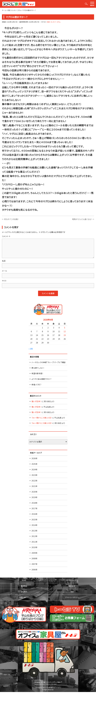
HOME (24, 580)
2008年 (34, 558)
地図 (72, 592)
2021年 (34, 486)
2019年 (34, 497)
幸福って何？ (36, 384)
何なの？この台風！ (10, 219)
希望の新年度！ (37, 373)
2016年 (34, 514)
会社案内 (24, 592)
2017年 (34, 508)
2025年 (34, 464)
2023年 (34, 475)
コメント (6, 236)
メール (4, 270)
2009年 (34, 553)
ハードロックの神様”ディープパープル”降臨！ (48, 362)
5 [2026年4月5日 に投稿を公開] (64, 327)
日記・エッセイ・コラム (53, 22)
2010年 (34, 547)
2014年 (34, 525)
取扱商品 (24, 586)
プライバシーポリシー (72, 597)
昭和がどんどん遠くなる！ (83, 219)
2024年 (34, 469)
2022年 (34, 480)
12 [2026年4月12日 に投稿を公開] (65, 331)
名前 (4, 261)
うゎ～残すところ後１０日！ (41, 417)
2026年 (34, 458)
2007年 (34, 564)
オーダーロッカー (72, 580)
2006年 (34, 569)
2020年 (34, 491)
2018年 (34, 503)
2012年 (34, 536)
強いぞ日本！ (36, 401)
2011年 (34, 541)
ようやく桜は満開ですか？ (41, 379)
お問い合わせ (24, 597)
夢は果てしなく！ (37, 368)
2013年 (34, 530)
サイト (4, 280)
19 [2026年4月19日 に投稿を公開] (65, 335)
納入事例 (72, 586)
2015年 (34, 519)
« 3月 (31, 348)
